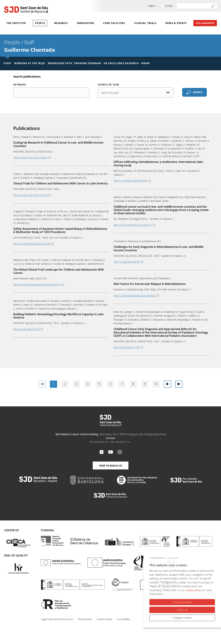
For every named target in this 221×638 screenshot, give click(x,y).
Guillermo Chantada (29, 49)
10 (156, 384)
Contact (169, 5)
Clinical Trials (145, 23)
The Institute (16, 23)
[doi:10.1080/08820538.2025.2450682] (135, 295)
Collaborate (205, 23)
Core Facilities (114, 23)
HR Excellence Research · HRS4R (127, 63)
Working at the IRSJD (29, 63)
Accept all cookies (182, 602)
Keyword (19, 84)
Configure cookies (182, 617)
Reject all (182, 609)
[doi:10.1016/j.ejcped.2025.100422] (133, 224)
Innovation (85, 23)
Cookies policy (104, 619)
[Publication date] (136, 92)
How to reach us (110, 465)
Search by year (108, 84)
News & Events (175, 23)
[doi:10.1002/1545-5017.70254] (30, 157)
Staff (29, 42)
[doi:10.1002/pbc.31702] (127, 347)
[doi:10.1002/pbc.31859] (127, 261)
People (40, 23)
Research (61, 23)
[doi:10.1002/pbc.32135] (26, 329)
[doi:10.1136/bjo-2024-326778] (130, 180)
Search (198, 92)
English (151, 5)
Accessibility (123, 619)
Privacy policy (85, 619)
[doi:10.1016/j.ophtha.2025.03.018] (32, 243)
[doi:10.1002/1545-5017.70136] (30, 195)
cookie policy (193, 590)
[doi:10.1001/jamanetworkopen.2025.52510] (37, 284)
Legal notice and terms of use (57, 619)
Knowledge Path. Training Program (74, 63)
